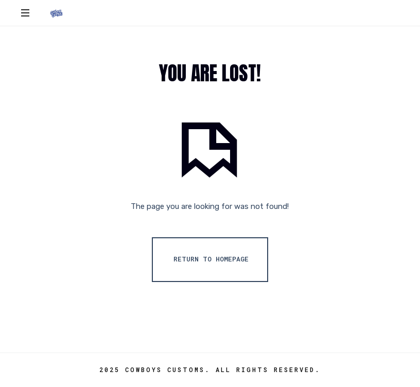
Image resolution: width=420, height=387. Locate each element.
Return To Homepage (211, 258)
